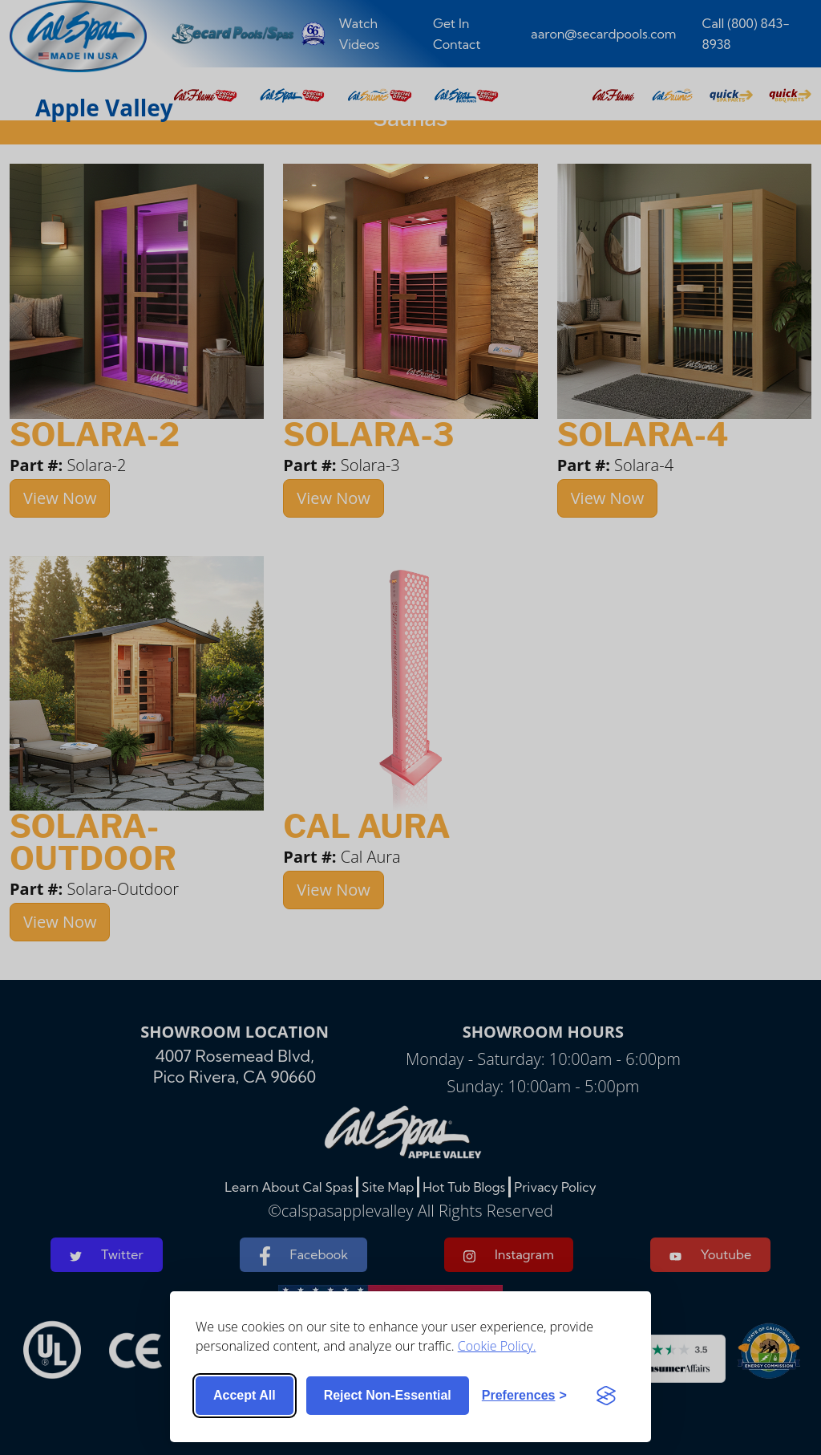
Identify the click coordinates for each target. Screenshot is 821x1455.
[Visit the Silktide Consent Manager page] (606, 1395)
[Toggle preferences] (524, 1395)
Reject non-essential (387, 1395)
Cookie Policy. (497, 1346)
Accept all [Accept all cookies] (244, 1395)
